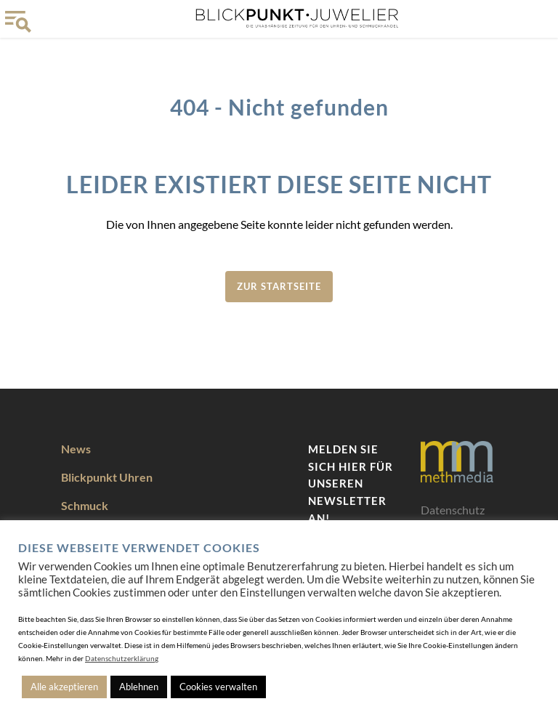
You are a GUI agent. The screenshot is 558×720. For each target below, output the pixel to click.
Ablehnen (138, 686)
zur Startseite (279, 286)
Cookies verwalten (218, 686)
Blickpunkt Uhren (107, 477)
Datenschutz (453, 510)
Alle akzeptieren (64, 686)
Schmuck (84, 505)
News (76, 449)
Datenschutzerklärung (121, 658)
